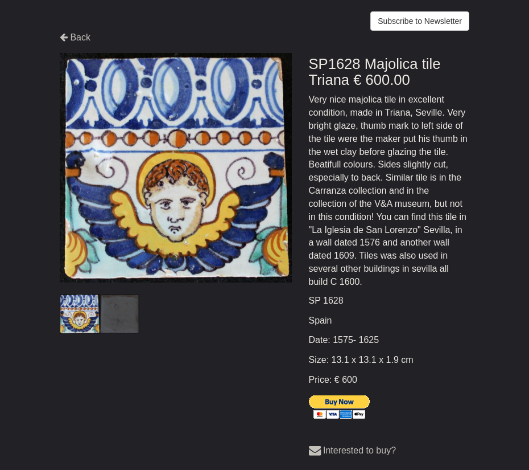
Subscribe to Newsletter (420, 21)
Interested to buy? (352, 450)
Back (75, 37)
